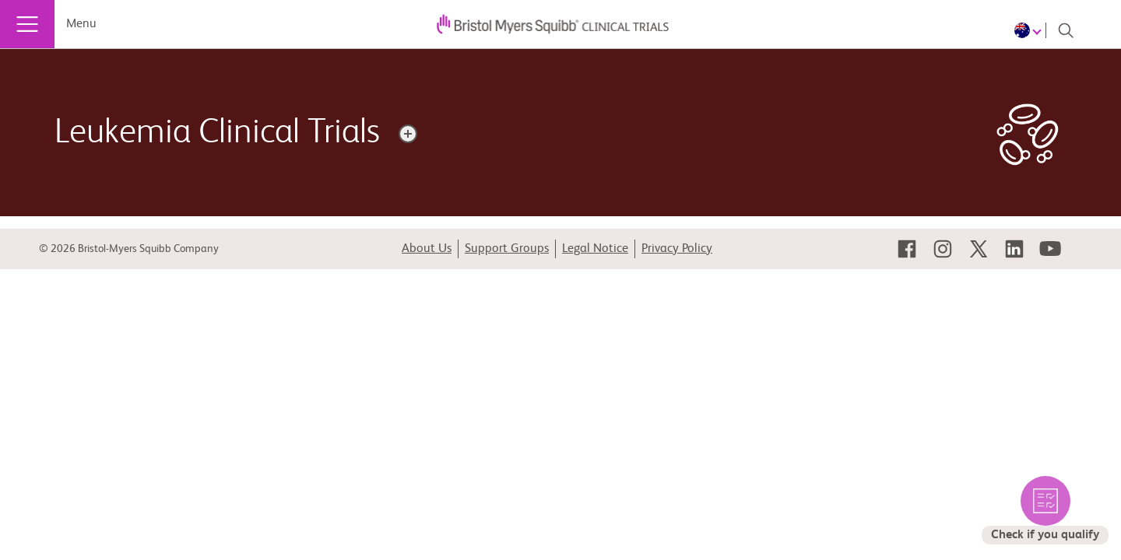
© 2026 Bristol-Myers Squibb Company (129, 248)
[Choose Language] (1030, 30)
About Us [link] (427, 249)
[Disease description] (408, 133)
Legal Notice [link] (595, 249)
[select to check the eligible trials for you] (1045, 510)
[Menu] (27, 24)
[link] (907, 249)
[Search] (1066, 30)
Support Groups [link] (507, 249)
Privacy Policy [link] (676, 249)
